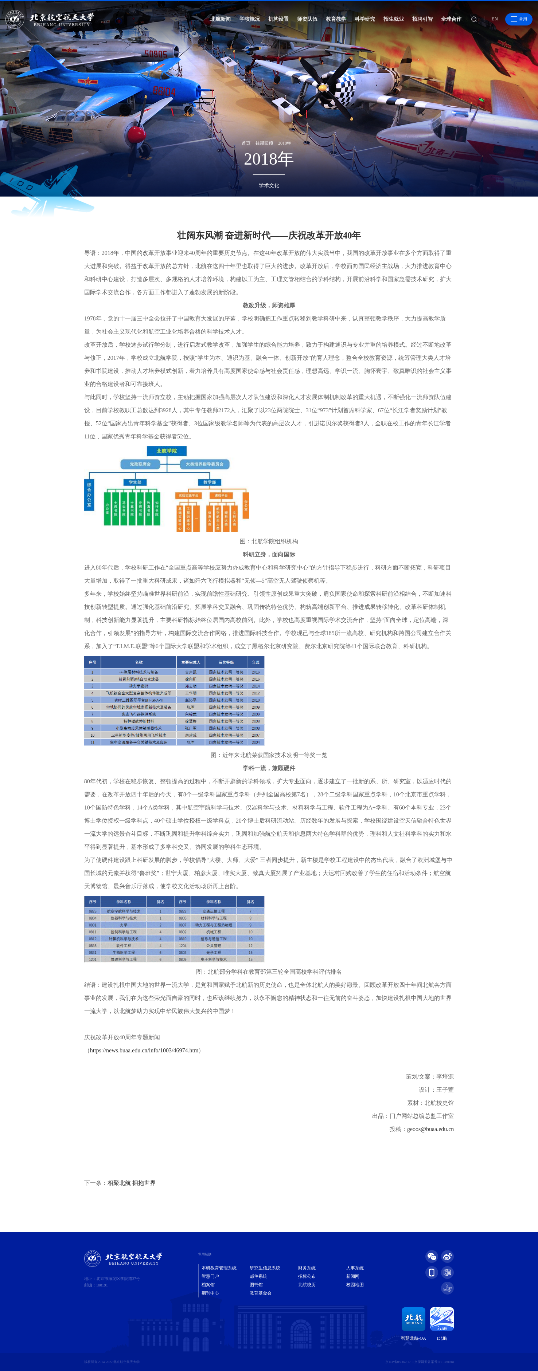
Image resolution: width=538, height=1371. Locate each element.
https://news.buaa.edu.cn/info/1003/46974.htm (144, 1050)
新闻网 (352, 1276)
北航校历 (307, 1284)
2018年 (284, 143)
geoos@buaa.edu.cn (430, 1129)
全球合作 (451, 19)
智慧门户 (210, 1276)
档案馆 (208, 1284)
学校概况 (249, 19)
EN (495, 18)
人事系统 (355, 1267)
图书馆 (256, 1284)
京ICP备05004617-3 (399, 1362)
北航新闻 (220, 19)
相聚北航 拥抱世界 (132, 1183)
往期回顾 (264, 143)
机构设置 (278, 19)
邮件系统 (258, 1276)
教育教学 (336, 19)
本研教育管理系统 (219, 1267)
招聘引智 (422, 19)
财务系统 (307, 1267)
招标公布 (307, 1276)
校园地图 (355, 1284)
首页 (246, 143)
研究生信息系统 (265, 1267)
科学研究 (365, 19)
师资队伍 (307, 19)
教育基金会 (261, 1293)
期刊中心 (210, 1293)
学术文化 (269, 185)
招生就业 (393, 19)
